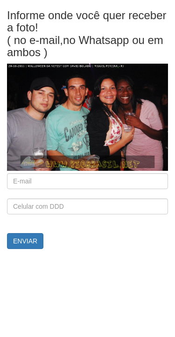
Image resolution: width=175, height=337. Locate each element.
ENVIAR (25, 241)
